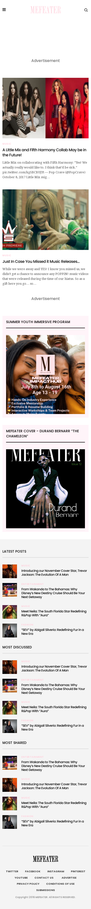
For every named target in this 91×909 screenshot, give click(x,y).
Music (6, 144)
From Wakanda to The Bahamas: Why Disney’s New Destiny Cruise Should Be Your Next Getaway (53, 593)
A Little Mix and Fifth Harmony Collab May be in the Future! (44, 152)
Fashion (27, 625)
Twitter (12, 871)
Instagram (55, 871)
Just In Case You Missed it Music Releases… (41, 261)
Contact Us (43, 878)
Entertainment (32, 584)
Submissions (45, 890)
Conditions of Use (60, 884)
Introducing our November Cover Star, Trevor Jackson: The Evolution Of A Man (54, 572)
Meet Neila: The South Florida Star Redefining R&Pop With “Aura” (53, 613)
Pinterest (78, 871)
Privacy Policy (28, 884)
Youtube (21, 878)
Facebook (33, 871)
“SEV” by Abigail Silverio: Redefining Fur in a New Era (52, 631)
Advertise (68, 878)
